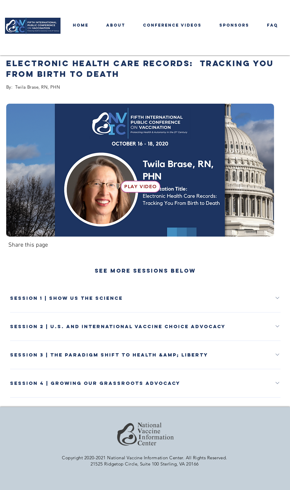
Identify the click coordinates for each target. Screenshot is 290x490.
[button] (172, 25)
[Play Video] (140, 187)
